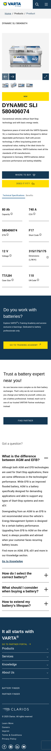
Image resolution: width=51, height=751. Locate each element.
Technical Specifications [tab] (13, 195)
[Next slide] (12, 76)
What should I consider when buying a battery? (20, 589)
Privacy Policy (9, 739)
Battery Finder (11, 688)
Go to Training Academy (24, 345)
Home (8, 13)
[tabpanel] (25, 244)
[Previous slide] (5, 76)
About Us (8, 673)
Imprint (5, 731)
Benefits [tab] (29, 195)
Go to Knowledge (12, 561)
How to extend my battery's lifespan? (16, 603)
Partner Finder (11, 694)
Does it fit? (25, 183)
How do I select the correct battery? (17, 575)
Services (7, 656)
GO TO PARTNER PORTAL (14, 644)
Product (30, 13)
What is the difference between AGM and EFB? (21, 458)
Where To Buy (25, 175)
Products (8, 649)
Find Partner (25, 420)
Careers (6, 727)
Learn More (7, 723)
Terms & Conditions (12, 735)
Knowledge (9, 665)
